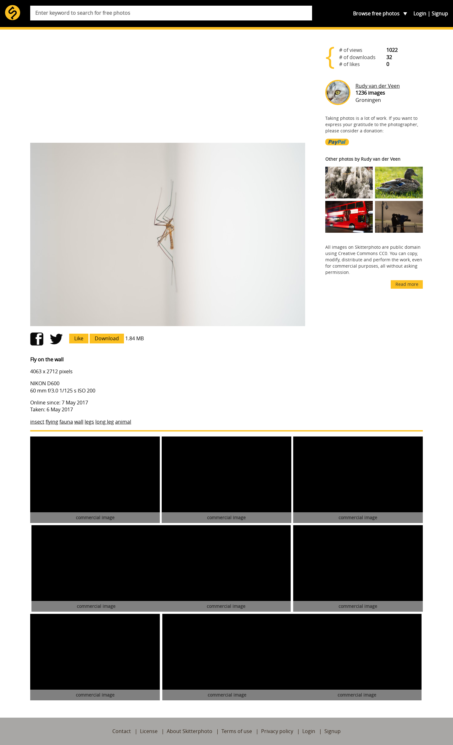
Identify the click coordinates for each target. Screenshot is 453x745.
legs (89, 421)
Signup (440, 13)
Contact (121, 731)
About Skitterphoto (189, 731)
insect (37, 421)
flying (52, 421)
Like (78, 338)
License (149, 731)
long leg (104, 421)
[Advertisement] (167, 89)
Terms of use (236, 731)
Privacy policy (277, 731)
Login (419, 13)
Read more (406, 284)
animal (123, 421)
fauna (66, 421)
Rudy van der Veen (377, 85)
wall (78, 421)
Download (107, 338)
